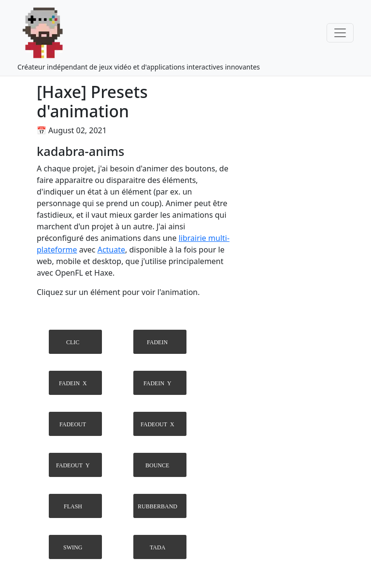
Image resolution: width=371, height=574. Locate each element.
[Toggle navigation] (340, 32)
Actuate (111, 249)
